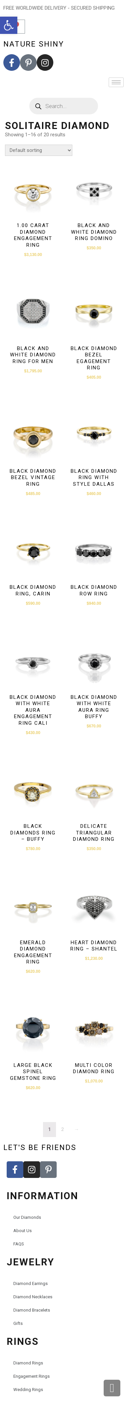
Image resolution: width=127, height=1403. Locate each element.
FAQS (18, 1243)
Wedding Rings (28, 1389)
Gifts (18, 1323)
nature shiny (33, 44)
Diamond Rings (28, 1362)
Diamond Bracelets (31, 1310)
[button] (8, 25)
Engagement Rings (31, 1376)
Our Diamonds (27, 1217)
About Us (22, 1230)
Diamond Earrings (30, 1283)
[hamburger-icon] (116, 82)
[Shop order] (38, 150)
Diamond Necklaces (32, 1296)
